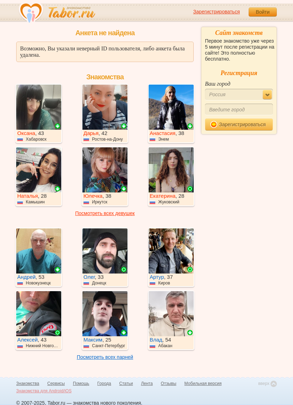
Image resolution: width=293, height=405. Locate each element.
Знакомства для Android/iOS (43, 390)
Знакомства (27, 383)
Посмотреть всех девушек (105, 213)
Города (104, 383)
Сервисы (56, 383)
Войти (262, 12)
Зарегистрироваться (216, 11)
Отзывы (168, 383)
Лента (146, 383)
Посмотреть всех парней (105, 357)
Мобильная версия (203, 383)
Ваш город (217, 84)
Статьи (126, 383)
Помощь (81, 383)
